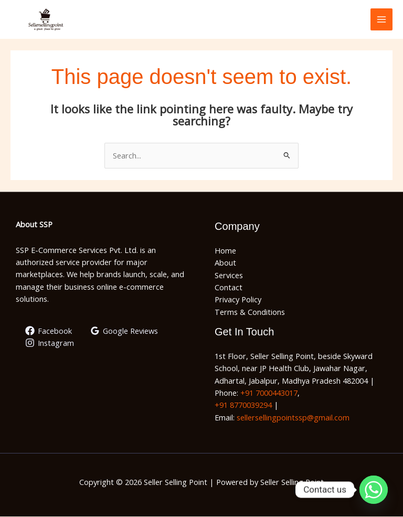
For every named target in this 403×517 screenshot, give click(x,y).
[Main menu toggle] (381, 20)
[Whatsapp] (373, 490)
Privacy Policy (238, 300)
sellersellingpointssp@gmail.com (293, 418)
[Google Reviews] (125, 331)
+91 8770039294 (243, 405)
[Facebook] (48, 331)
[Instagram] (49, 344)
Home (225, 251)
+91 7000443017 (269, 393)
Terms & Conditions (250, 312)
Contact (228, 288)
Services (229, 275)
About (225, 263)
